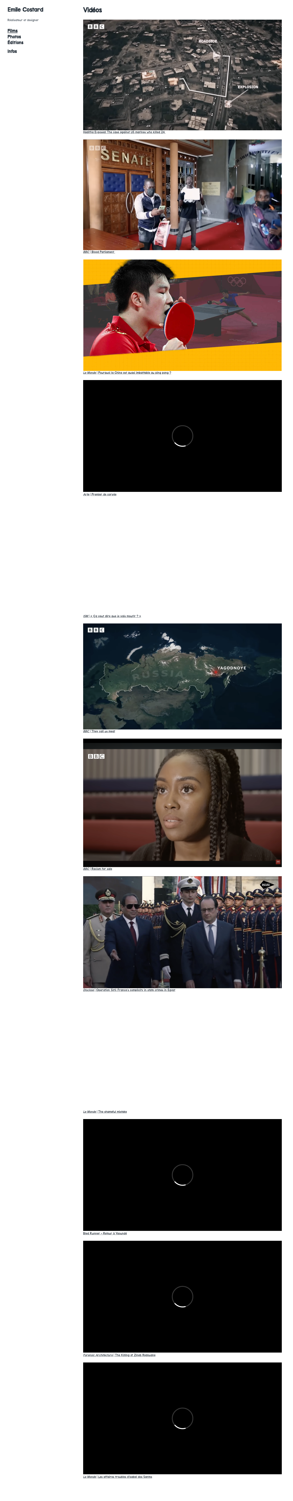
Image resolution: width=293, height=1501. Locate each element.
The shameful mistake (105, 1111)
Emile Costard (25, 9)
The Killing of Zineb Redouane (119, 1355)
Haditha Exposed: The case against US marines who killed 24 (124, 132)
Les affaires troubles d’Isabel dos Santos (117, 1477)
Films (12, 30)
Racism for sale (97, 869)
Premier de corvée (99, 494)
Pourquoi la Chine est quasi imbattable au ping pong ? (127, 372)
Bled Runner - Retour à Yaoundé (105, 1233)
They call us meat (99, 731)
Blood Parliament (99, 252)
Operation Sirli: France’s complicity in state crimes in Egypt (129, 990)
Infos (12, 51)
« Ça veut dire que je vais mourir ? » (112, 616)
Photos (14, 36)
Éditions (15, 42)
